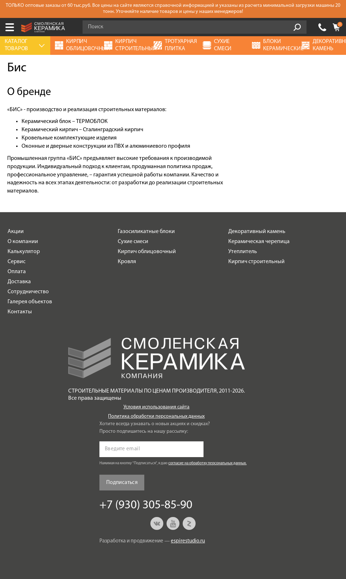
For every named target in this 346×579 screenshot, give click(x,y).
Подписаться (121, 482)
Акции (16, 231)
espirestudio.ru (188, 541)
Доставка (19, 282)
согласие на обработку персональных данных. (207, 463)
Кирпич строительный (256, 262)
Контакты (20, 312)
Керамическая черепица (259, 242)
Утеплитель (242, 252)
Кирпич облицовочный (147, 252)
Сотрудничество (28, 292)
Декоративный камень (256, 231)
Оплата (17, 272)
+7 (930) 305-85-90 (322, 27)
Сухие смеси (133, 242)
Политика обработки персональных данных (156, 416)
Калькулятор (24, 252)
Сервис (16, 262)
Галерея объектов (30, 302)
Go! (297, 27)
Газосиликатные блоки (146, 231)
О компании (23, 242)
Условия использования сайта (156, 407)
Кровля (127, 262)
